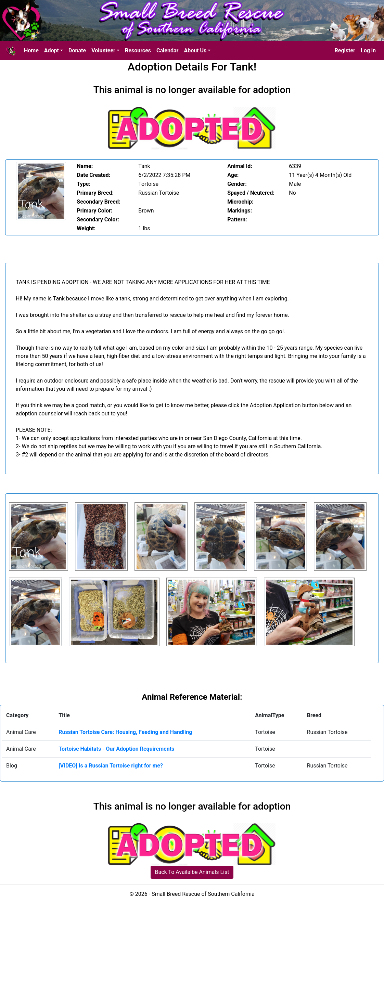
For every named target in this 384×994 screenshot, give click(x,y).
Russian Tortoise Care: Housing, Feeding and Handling (125, 732)
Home (31, 50)
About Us (195, 50)
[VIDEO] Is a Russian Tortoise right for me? (111, 765)
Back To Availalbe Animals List (192, 872)
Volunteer (103, 50)
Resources (138, 50)
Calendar (167, 50)
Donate (77, 50)
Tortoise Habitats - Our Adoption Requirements (116, 749)
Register (345, 50)
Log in (368, 50)
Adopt (51, 50)
